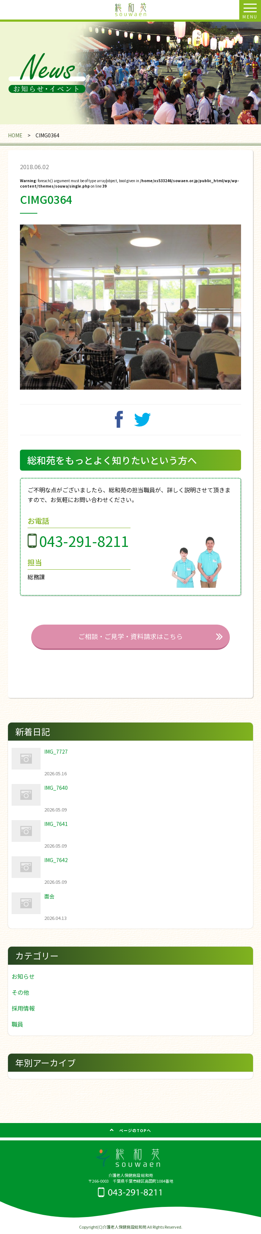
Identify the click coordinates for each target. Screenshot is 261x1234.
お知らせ (23, 976)
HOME (15, 135)
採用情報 (23, 1008)
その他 (20, 992)
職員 (17, 1024)
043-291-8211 (84, 540)
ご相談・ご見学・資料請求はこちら (130, 636)
